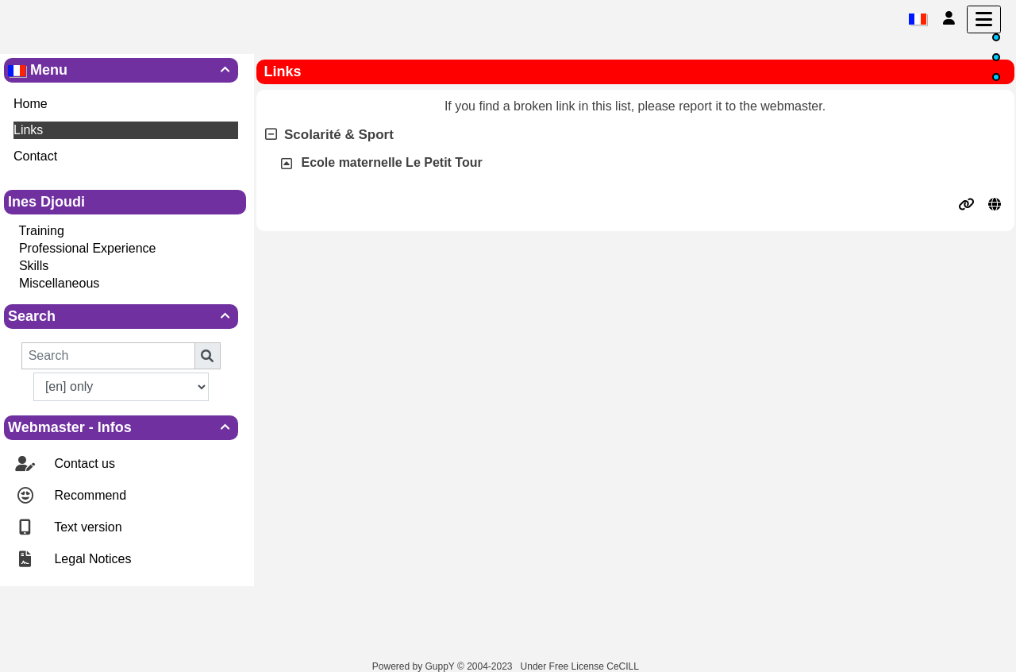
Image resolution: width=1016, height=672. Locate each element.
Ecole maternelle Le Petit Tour (392, 162)
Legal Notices (91, 559)
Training (41, 231)
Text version (86, 527)
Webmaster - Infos (121, 427)
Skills (33, 265)
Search (121, 316)
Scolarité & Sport (329, 134)
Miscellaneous (59, 283)
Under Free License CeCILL (581, 666)
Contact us (83, 463)
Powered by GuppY (414, 666)
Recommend (88, 495)
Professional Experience (87, 248)
